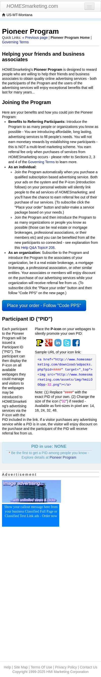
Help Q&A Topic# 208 (38, 248)
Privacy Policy (66, 667)
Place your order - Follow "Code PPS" (44, 305)
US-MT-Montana (19, 15)
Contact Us (88, 667)
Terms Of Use (41, 667)
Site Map (21, 667)
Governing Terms (15, 42)
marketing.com (32, 6)
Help (7, 667)
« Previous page (35, 38)
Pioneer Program (63, 457)
